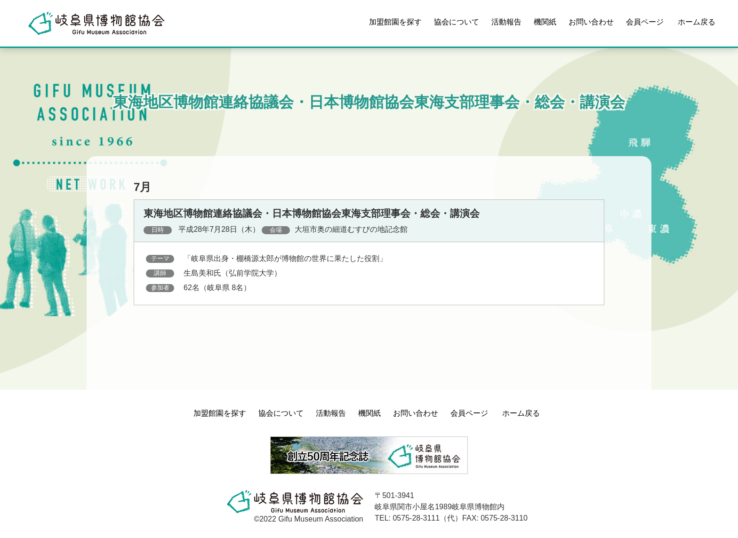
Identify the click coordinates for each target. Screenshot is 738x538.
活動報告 (506, 22)
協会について (456, 22)
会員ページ (645, 22)
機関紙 (545, 22)
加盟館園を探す (395, 22)
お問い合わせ (591, 22)
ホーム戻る (696, 22)
